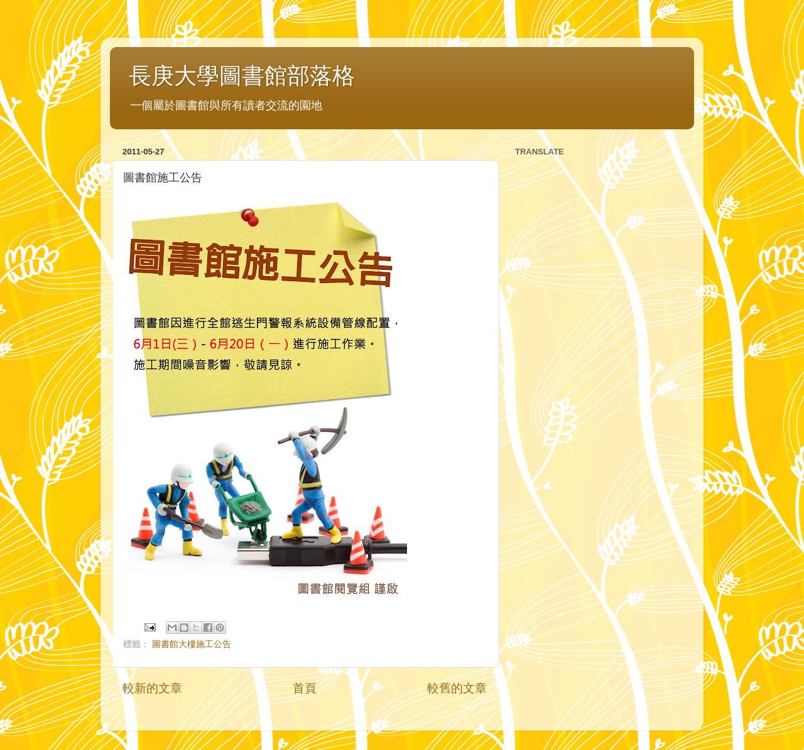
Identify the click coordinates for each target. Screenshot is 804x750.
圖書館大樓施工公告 (191, 644)
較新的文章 (152, 688)
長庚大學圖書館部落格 (242, 75)
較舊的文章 (457, 688)
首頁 (305, 688)
